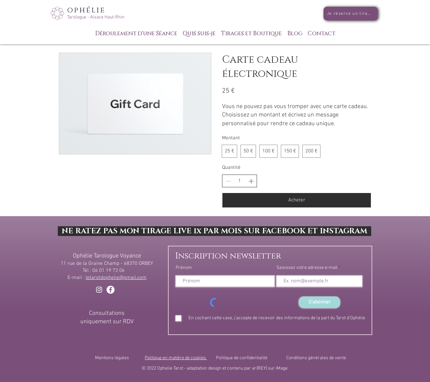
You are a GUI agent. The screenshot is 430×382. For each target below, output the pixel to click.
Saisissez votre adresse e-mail (307, 268)
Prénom (184, 268)
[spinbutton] (239, 181)
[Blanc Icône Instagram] (99, 290)
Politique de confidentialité (241, 358)
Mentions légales (112, 358)
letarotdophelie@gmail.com (116, 278)
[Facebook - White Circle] (110, 290)
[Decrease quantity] (228, 181)
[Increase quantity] (251, 181)
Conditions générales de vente (316, 358)
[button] (251, 30)
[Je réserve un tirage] (351, 13)
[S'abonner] (319, 302)
